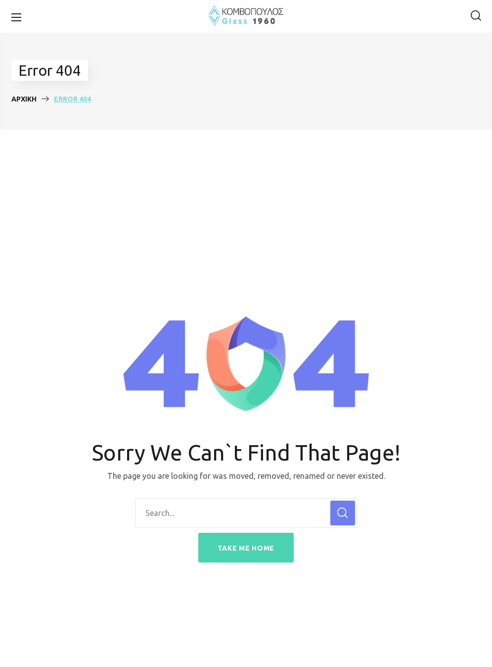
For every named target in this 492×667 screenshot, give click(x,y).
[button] (476, 16)
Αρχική (24, 99)
